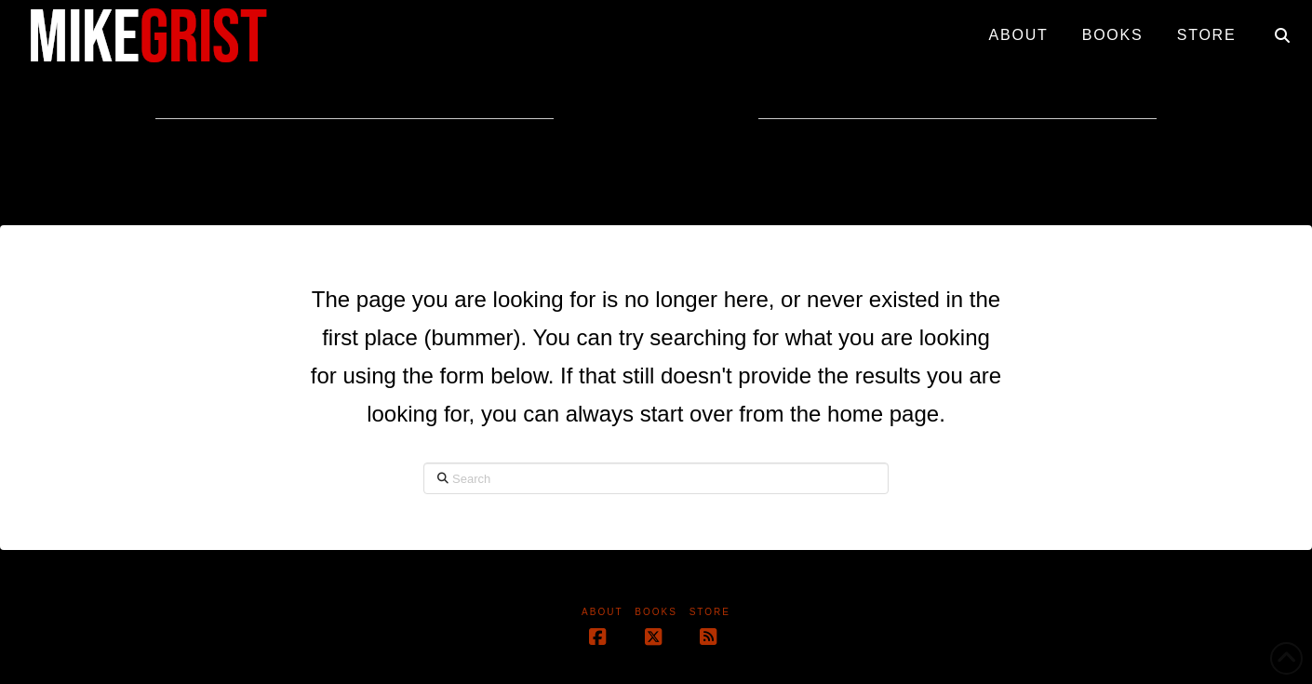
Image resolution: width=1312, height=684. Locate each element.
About (602, 612)
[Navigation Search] (1282, 28)
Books (656, 612)
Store (709, 612)
